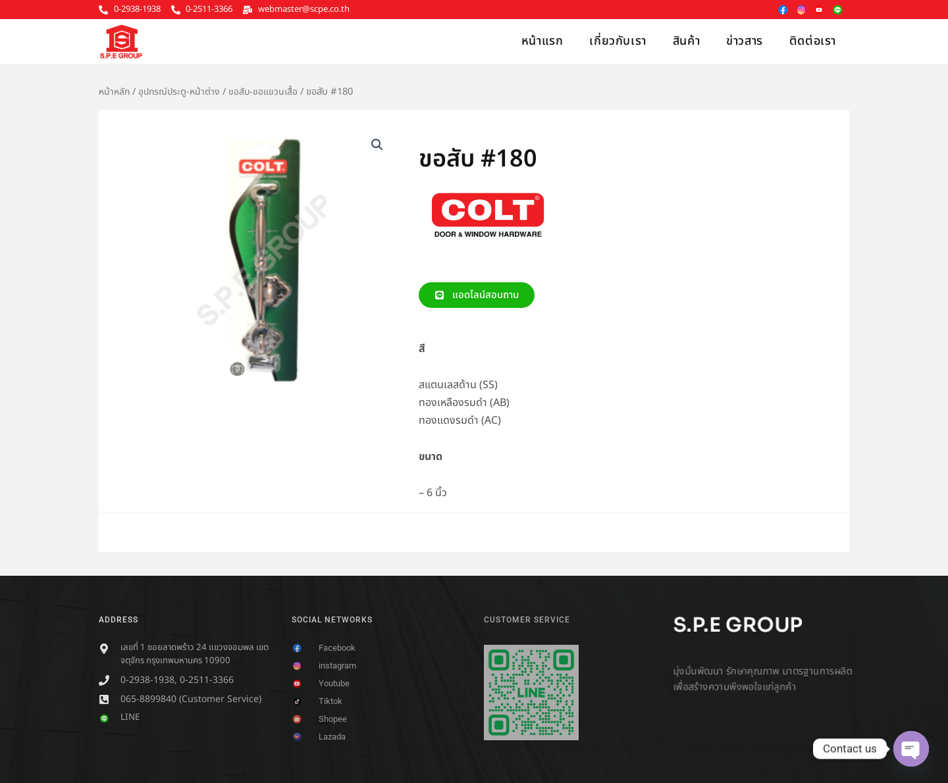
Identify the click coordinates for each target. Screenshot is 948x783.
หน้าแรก (542, 41)
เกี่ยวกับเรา (617, 41)
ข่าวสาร (744, 41)
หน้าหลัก (115, 91)
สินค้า (686, 41)
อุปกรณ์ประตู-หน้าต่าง (182, 91)
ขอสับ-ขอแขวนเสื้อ (268, 91)
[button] (376, 145)
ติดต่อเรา (812, 41)
